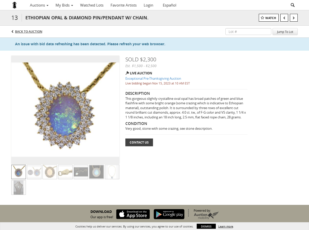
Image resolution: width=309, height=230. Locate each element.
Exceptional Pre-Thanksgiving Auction (153, 78)
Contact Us (139, 142)
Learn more (225, 226)
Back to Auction (28, 31)
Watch (270, 18)
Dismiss (206, 226)
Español (169, 5)
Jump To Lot (285, 32)
